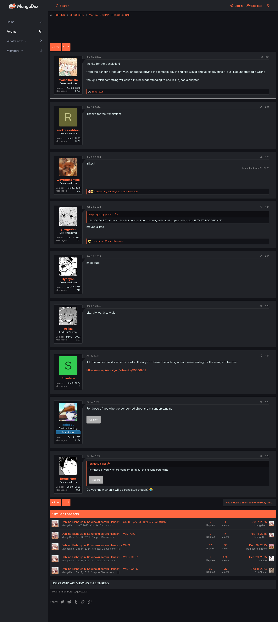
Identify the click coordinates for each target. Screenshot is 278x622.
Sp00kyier (261, 572)
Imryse (263, 560)
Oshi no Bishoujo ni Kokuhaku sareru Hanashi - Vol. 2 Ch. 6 (100, 569)
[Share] (261, 57)
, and (116, 191)
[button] (25, 41)
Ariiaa (68, 328)
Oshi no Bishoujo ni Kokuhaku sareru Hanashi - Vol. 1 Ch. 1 (99, 533)
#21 (267, 57)
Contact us (100, 613)
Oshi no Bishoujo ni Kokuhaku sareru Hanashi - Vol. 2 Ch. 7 (100, 557)
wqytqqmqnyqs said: (101, 214)
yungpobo (68, 229)
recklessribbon (68, 130)
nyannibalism (68, 80)
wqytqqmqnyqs (68, 180)
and (107, 241)
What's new (15, 41)
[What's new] (268, 5)
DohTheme (239, 616)
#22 (267, 107)
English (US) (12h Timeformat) (70, 613)
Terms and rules (121, 613)
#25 (267, 256)
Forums (11, 31)
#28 (267, 402)
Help (160, 613)
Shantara (68, 378)
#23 (267, 157)
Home (10, 22)
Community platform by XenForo (244, 613)
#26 (267, 306)
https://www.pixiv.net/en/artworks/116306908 (116, 370)
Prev (56, 46)
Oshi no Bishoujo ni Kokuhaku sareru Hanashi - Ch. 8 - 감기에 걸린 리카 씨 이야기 (115, 522)
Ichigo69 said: (97, 463)
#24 (267, 206)
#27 (267, 355)
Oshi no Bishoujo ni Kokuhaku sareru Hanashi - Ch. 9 (96, 545)
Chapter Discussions (102, 525)
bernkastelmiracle (256, 548)
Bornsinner (68, 478)
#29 (267, 456)
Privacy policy (144, 613)
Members (13, 50)
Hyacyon (68, 279)
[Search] (62, 5)
